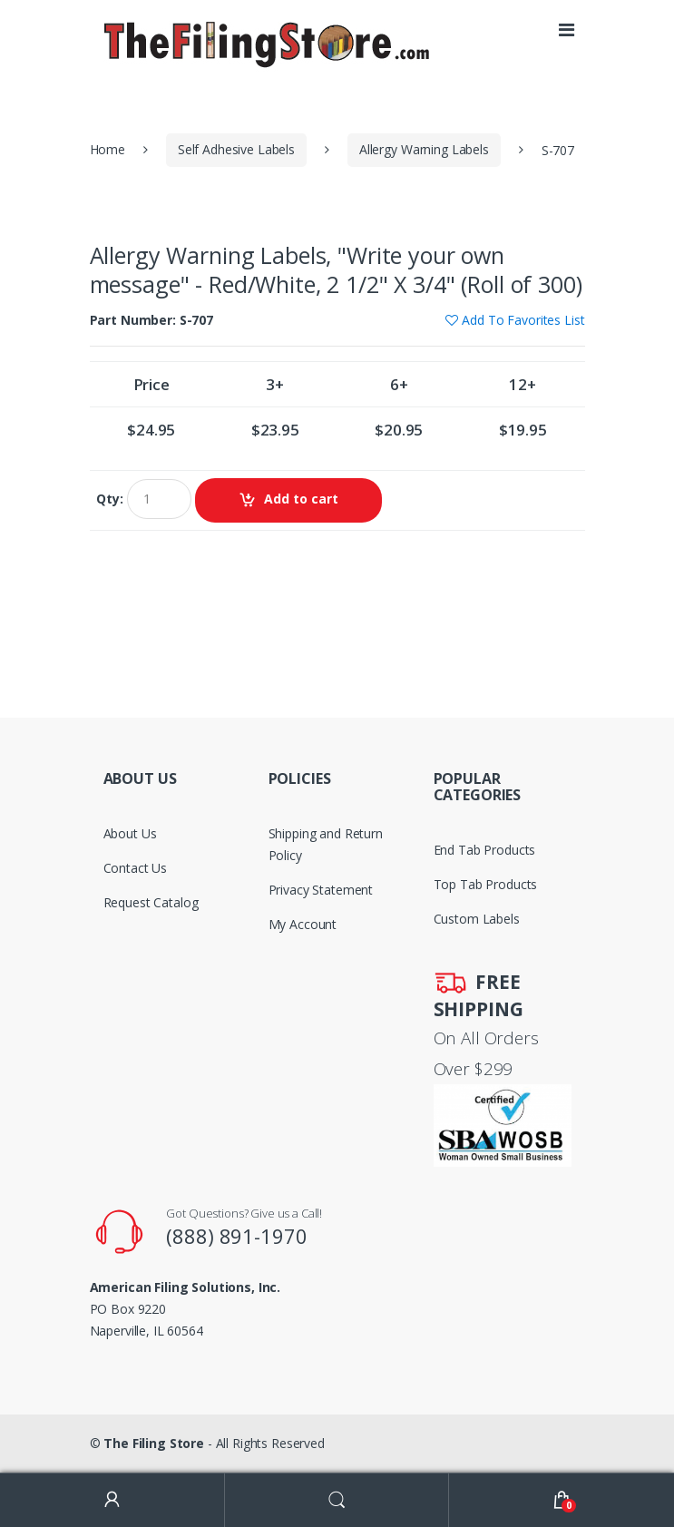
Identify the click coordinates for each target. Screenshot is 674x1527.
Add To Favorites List (523, 319)
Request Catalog (151, 902)
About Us (130, 833)
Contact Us (135, 867)
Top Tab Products (486, 884)
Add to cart (301, 498)
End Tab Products (485, 849)
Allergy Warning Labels (424, 149)
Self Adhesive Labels (236, 149)
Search (337, 1500)
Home (107, 149)
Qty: (109, 499)
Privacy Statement (321, 889)
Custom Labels (477, 918)
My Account (303, 924)
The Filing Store (153, 1443)
